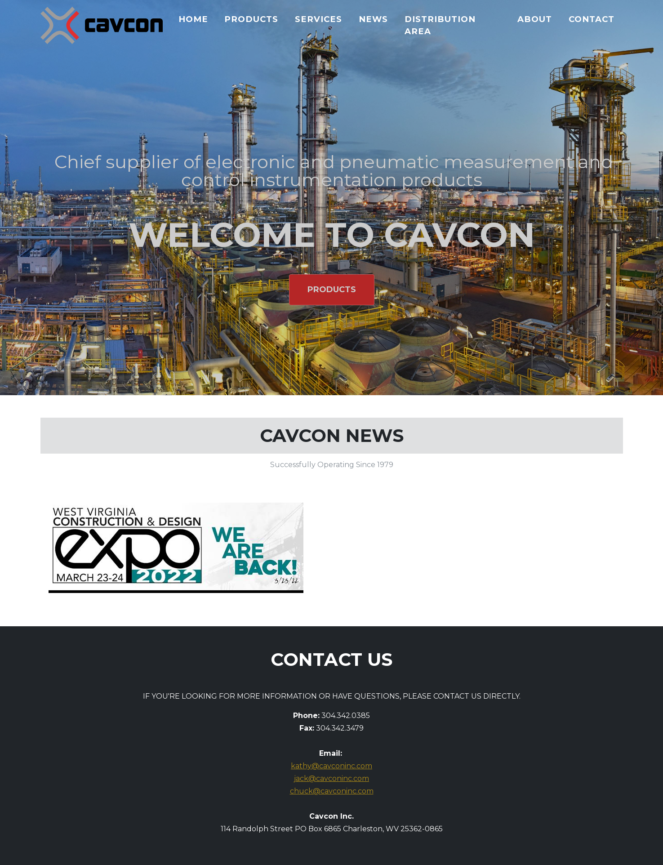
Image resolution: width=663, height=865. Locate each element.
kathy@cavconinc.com (331, 766)
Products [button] (331, 289)
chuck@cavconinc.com (332, 791)
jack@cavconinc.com (331, 778)
